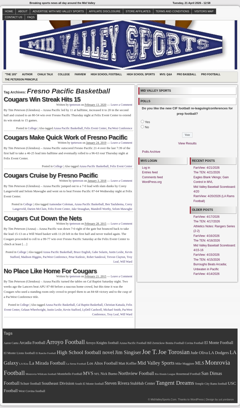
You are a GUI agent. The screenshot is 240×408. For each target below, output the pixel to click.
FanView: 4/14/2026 (206, 274)
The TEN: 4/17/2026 (206, 221)
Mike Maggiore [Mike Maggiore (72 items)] (184, 363)
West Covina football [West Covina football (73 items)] (32, 391)
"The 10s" (11, 74)
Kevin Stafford (72, 309)
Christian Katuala (114, 304)
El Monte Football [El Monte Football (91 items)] (218, 343)
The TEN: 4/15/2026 (206, 259)
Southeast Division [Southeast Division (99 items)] (58, 383)
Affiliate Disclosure (104, 11)
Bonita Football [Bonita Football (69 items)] (175, 343)
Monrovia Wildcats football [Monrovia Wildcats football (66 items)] (41, 373)
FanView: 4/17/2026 (206, 216)
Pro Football (210, 74)
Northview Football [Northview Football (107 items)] (136, 373)
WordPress (197, 399)
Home (9, 11)
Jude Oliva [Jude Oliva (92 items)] (199, 352)
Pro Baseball (186, 74)
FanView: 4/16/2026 (206, 236)
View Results (187, 143)
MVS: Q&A (166, 74)
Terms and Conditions (172, 11)
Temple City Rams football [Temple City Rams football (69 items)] (211, 383)
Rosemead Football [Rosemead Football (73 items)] (188, 374)
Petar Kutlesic (77, 257)
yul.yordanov (226, 399)
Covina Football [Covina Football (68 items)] (194, 343)
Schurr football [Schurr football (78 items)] (30, 383)
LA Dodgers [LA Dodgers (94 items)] (219, 352)
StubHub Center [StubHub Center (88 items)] (142, 383)
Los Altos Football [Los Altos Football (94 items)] (102, 363)
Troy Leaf (113, 314)
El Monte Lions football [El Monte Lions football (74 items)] (19, 353)
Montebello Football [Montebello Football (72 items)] (69, 374)
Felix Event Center (95, 128)
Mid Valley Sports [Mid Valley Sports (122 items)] (155, 363)
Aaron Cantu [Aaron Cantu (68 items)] (11, 343)
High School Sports (141, 74)
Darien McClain (37, 209)
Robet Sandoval (96, 257)
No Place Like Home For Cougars (50, 271)
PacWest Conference (120, 128)
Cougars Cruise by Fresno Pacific (51, 175)
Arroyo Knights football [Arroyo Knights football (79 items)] (102, 343)
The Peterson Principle (21, 79)
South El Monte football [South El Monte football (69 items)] (89, 383)
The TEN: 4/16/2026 (206, 240)
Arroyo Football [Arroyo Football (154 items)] (65, 342)
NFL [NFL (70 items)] (97, 374)
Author (27, 74)
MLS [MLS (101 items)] (199, 363)
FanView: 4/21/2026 (206, 167)
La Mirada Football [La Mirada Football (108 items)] (47, 363)
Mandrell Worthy (101, 209)
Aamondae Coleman (61, 204)
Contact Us (13, 17)
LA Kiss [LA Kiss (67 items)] (23, 363)
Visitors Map (203, 11)
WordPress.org (152, 182)
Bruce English (82, 252)
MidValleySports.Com (163, 399)
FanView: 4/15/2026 (206, 254)
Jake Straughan (80, 209)
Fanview (80, 74)
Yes (147, 122)
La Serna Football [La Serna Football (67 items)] (76, 363)
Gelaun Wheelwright (33, 309)
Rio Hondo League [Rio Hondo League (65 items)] (165, 373)
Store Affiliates (138, 11)
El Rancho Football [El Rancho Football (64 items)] (46, 353)
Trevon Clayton (116, 257)
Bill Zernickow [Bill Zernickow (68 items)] (156, 343)
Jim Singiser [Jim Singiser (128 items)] (128, 352)
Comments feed (152, 177)
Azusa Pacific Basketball (68, 128)
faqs (31, 17)
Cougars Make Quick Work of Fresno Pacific (65, 137)
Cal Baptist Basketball (89, 304)
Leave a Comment (121, 104)
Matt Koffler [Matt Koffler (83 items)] (128, 363)
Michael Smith (112, 309)
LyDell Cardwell (92, 309)
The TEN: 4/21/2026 (206, 172)
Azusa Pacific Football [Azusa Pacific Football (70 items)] (133, 343)
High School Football (106, 74)
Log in (146, 167)
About (22, 11)
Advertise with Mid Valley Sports (58, 11)
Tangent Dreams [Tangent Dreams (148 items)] (175, 383)
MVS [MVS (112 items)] (88, 373)
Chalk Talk (45, 74)
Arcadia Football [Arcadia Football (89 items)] (32, 343)
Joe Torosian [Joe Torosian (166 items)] (174, 352)
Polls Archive (151, 151)
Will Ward (126, 261)
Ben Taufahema (114, 204)
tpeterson (75, 104)
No (147, 127)
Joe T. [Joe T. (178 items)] (149, 352)
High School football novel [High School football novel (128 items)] (85, 352)
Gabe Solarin (99, 252)
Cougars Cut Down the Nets (43, 218)
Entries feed (150, 172)
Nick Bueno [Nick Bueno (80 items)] (108, 374)
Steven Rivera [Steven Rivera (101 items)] (117, 383)
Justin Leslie (116, 252)
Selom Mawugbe (122, 209)
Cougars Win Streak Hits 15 (42, 99)
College (64, 74)
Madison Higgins (31, 257)
